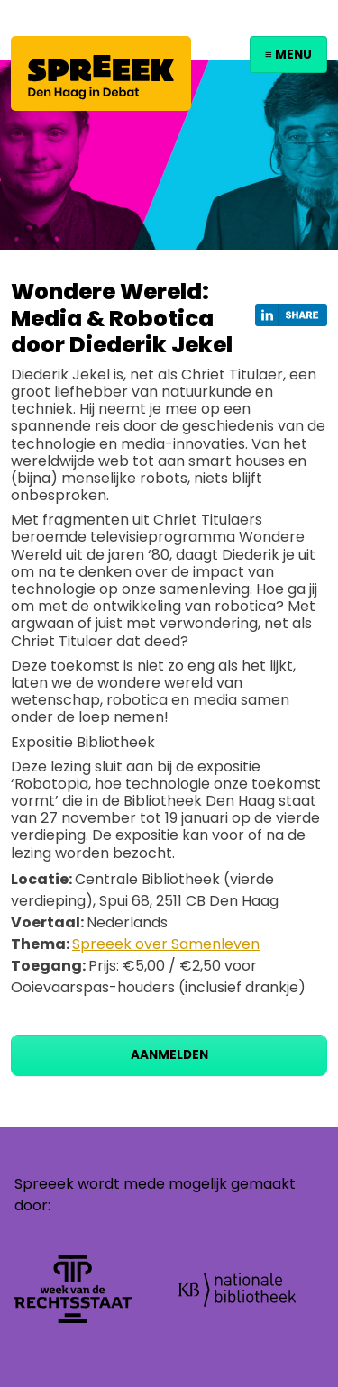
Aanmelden (169, 1054)
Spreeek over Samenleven (166, 944)
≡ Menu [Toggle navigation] (288, 54)
